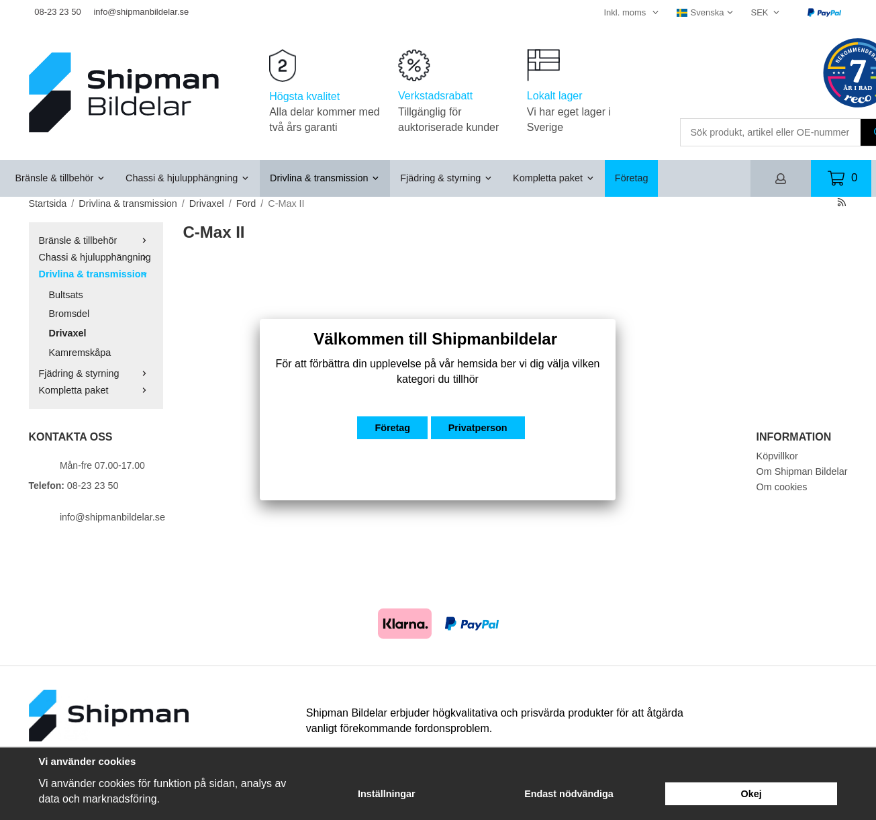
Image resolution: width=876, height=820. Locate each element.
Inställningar (387, 793)
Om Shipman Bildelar (802, 471)
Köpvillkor (777, 456)
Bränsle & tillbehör (60, 178)
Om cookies (782, 487)
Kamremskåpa (80, 352)
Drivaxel (68, 333)
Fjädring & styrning (446, 178)
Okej (751, 793)
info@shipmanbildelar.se (141, 12)
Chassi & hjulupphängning (188, 178)
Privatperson (477, 427)
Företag (631, 178)
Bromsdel (69, 313)
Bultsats (66, 294)
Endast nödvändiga (569, 793)
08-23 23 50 (57, 12)
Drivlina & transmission (325, 178)
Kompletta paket (554, 178)
